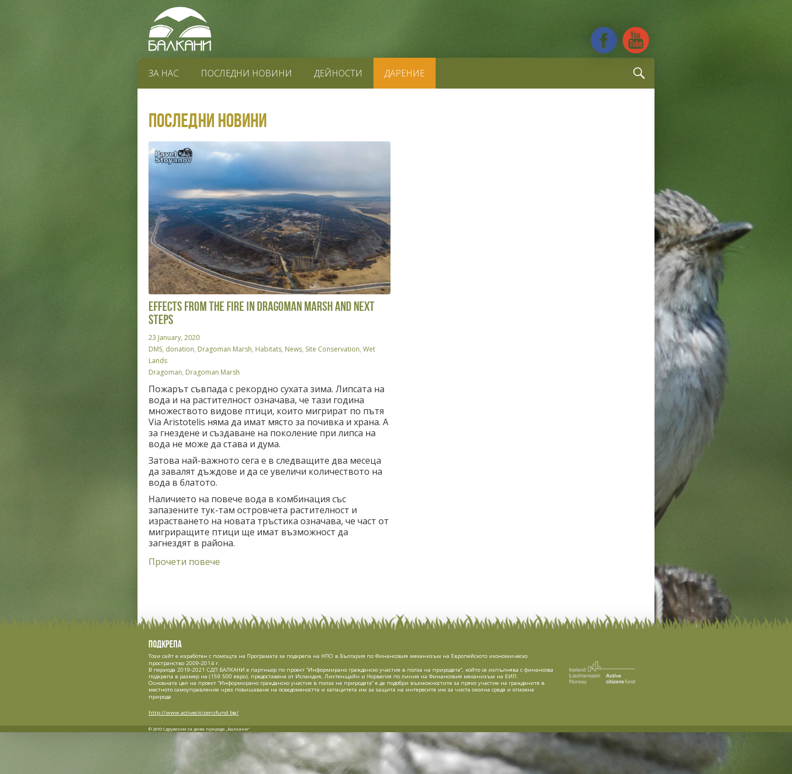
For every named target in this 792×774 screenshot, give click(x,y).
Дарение (404, 73)
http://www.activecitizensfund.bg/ (193, 712)
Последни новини (246, 73)
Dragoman (165, 372)
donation (180, 349)
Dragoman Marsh (224, 349)
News (293, 349)
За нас (163, 73)
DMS (155, 349)
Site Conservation (332, 349)
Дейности (338, 73)
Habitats (268, 349)
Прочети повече (184, 562)
